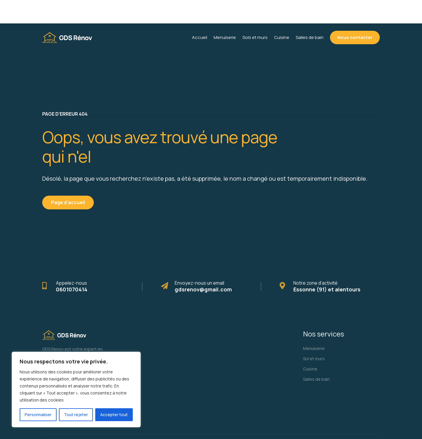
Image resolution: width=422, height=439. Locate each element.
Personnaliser (38, 414)
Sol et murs (314, 335)
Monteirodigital (160, 425)
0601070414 (71, 265)
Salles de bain (316, 355)
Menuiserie (314, 325)
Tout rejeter (76, 414)
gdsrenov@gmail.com (203, 265)
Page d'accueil (68, 179)
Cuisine (310, 345)
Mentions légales (356, 425)
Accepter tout (114, 414)
